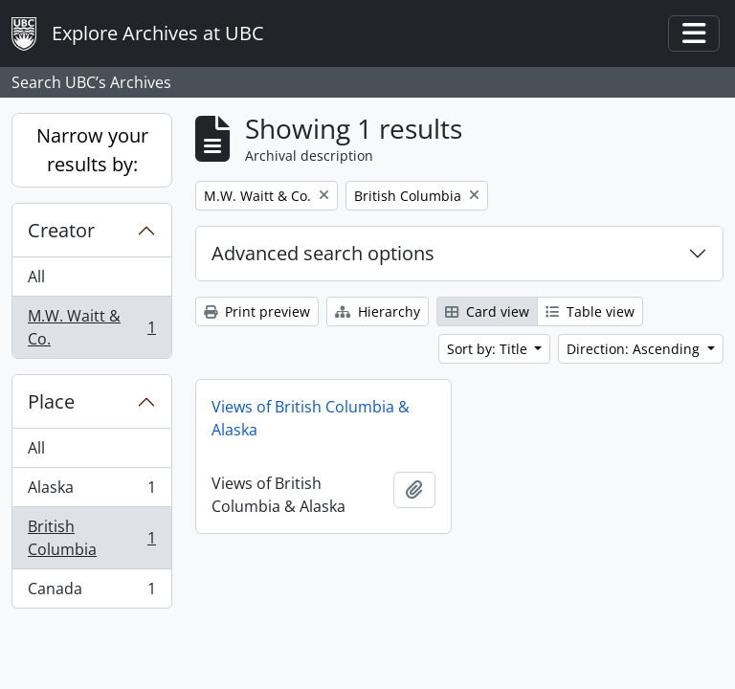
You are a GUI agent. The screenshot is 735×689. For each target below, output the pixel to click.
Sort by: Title (489, 349)
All (36, 276)
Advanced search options (323, 253)
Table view (590, 311)
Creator (61, 230)
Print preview (257, 311)
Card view (487, 311)
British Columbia (91, 538)
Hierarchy (377, 311)
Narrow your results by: (92, 149)
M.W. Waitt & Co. (91, 327)
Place (51, 401)
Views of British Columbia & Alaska (311, 418)
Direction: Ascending (635, 349)
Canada (91, 592)
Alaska (91, 491)
